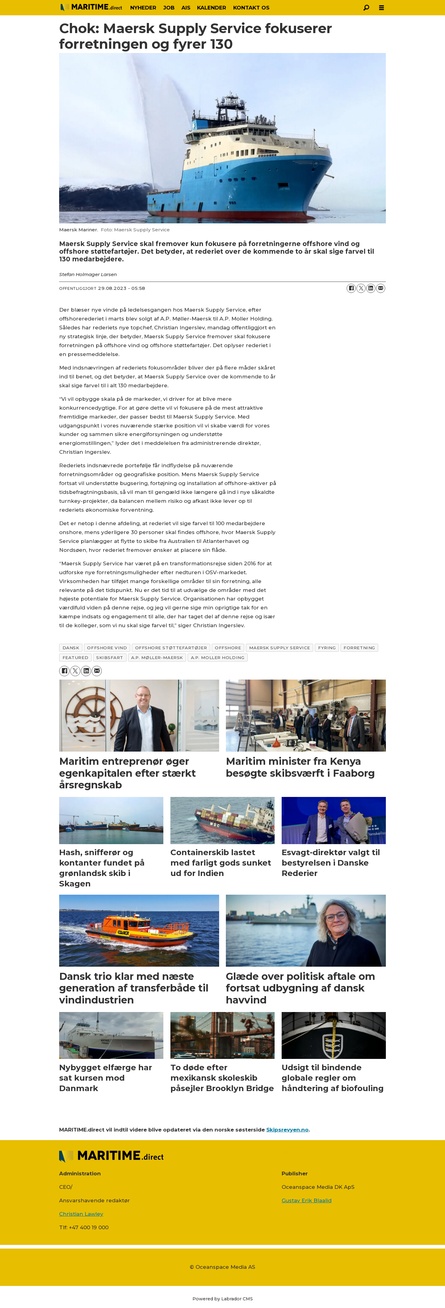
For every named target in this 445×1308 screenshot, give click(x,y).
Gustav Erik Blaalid (307, 1200)
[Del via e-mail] (380, 288)
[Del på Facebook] (351, 288)
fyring (327, 647)
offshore (228, 647)
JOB (169, 8)
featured (75, 657)
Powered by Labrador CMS (222, 1299)
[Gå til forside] (91, 7)
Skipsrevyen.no (287, 1130)
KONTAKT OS (251, 8)
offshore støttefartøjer (171, 647)
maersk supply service (279, 647)
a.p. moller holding (217, 657)
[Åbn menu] (381, 8)
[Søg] (366, 7)
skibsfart (109, 657)
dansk (71, 647)
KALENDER (211, 8)
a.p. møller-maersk (157, 657)
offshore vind (107, 647)
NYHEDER (143, 8)
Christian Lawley (81, 1214)
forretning (359, 647)
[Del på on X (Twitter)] (361, 288)
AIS (185, 8)
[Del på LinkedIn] (370, 288)
